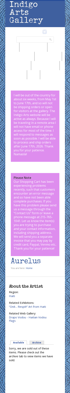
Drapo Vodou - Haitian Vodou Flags (27, 318)
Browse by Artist (18, 65)
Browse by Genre (48, 56)
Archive (36, 342)
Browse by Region (33, 47)
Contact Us (22, 213)
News (12, 47)
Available (18, 342)
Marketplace (16, 74)
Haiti (12, 296)
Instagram (44, 32)
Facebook (39, 32)
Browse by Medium (20, 56)
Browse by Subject (45, 65)
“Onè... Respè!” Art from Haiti (27, 306)
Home (29, 268)
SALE (33, 74)
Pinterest (50, 32)
